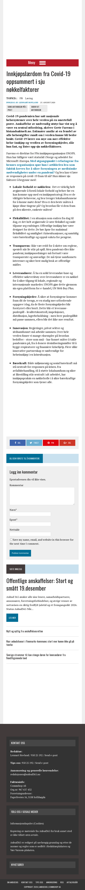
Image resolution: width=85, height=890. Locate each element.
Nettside (14, 529)
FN (21, 98)
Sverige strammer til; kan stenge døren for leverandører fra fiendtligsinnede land (36, 656)
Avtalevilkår (72, 882)
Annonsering (51, 882)
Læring (29, 98)
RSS (62, 882)
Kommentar (16, 485)
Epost (13, 519)
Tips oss (39, 882)
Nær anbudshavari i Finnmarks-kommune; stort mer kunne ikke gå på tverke (40, 643)
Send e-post (51, 755)
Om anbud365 (12, 882)
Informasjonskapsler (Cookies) (27, 823)
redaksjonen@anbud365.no (25, 774)
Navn (13, 510)
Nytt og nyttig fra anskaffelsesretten (24, 631)
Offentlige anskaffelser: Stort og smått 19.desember (39, 584)
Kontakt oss (26, 882)
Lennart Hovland (28, 102)
